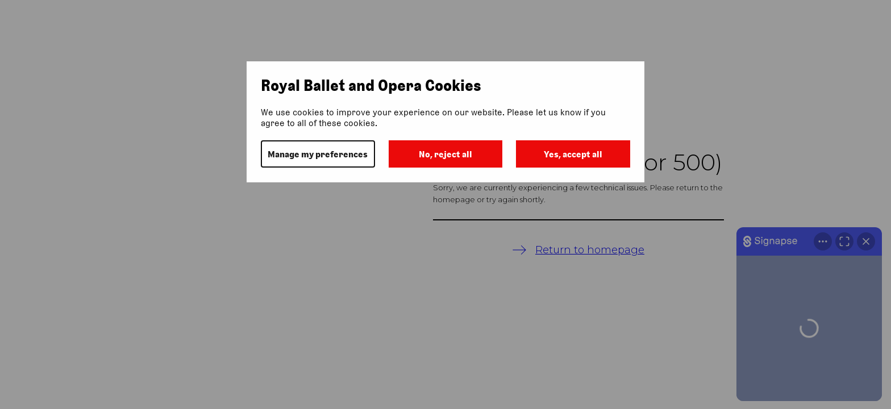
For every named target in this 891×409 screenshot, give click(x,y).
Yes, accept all (573, 154)
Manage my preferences (318, 154)
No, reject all (445, 154)
